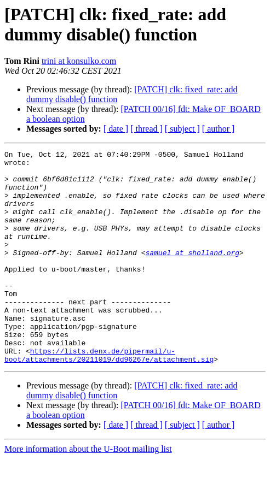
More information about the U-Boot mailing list (88, 491)
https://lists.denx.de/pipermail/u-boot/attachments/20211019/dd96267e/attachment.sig (109, 396)
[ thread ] (146, 128)
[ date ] (116, 128)
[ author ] (218, 128)
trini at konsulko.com (79, 61)
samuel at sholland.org (192, 274)
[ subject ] (182, 128)
